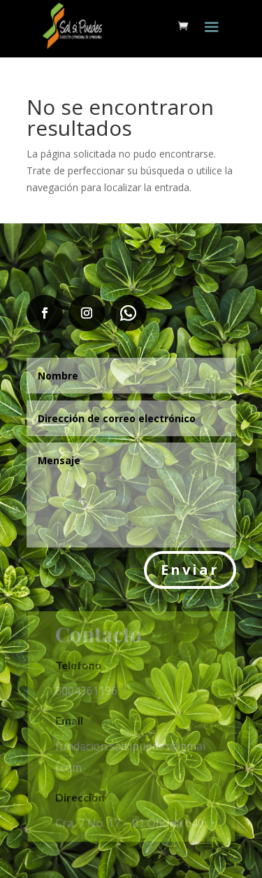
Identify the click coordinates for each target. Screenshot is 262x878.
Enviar (190, 569)
